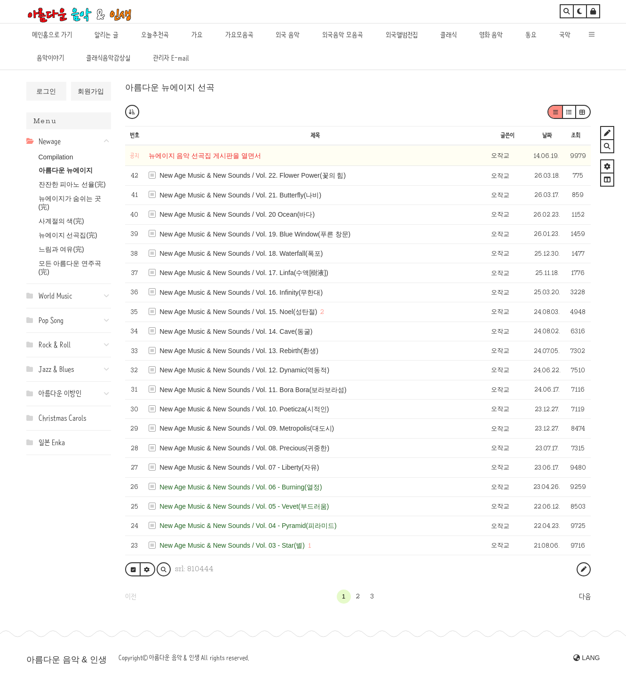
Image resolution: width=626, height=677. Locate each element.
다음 (585, 596)
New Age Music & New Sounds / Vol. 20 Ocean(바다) (237, 214)
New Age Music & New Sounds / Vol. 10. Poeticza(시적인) (244, 409)
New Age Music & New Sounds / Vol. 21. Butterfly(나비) (240, 195)
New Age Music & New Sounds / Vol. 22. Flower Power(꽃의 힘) (252, 175)
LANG (586, 657)
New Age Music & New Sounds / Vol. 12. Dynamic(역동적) (244, 370)
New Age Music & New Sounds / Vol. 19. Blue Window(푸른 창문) (254, 234)
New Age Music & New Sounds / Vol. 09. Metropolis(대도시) (246, 428)
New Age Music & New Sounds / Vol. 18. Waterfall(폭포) (241, 253)
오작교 (500, 155)
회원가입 (91, 91)
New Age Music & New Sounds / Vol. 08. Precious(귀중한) (244, 448)
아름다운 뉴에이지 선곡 (169, 87)
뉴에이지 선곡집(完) (68, 235)
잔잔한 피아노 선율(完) (72, 184)
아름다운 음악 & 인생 (66, 659)
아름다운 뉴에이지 (66, 170)
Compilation (56, 157)
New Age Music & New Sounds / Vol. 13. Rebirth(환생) (238, 350)
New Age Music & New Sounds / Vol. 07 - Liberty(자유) (239, 467)
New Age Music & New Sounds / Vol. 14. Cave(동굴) (235, 331)
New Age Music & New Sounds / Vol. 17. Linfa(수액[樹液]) (243, 272)
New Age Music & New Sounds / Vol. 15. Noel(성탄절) (238, 311)
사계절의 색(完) (61, 221)
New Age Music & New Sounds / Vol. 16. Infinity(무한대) (241, 292)
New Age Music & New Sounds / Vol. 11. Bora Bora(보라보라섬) (253, 390)
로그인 (46, 91)
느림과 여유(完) (61, 249)
